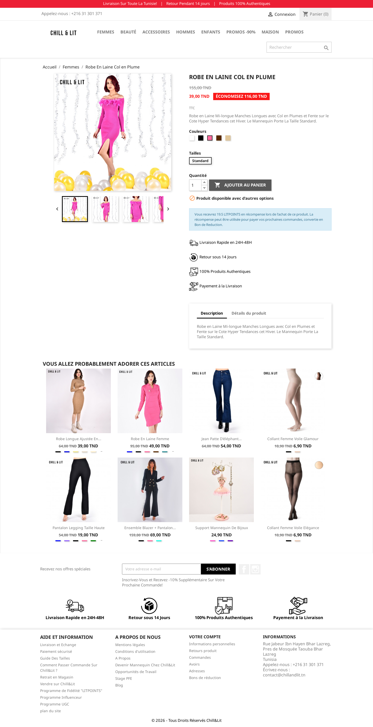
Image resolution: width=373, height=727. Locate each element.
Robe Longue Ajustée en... (78, 438)
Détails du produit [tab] (249, 313)
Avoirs (194, 664)
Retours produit (203, 650)
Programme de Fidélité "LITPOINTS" (71, 690)
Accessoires (156, 32)
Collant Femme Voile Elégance (293, 527)
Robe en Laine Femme (150, 438)
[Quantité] (195, 185)
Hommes (185, 32)
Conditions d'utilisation (135, 651)
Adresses (197, 670)
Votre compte (205, 637)
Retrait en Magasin (56, 677)
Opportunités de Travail (135, 671)
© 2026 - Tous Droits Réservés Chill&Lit (186, 720)
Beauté (128, 32)
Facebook (244, 569)
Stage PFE (123, 678)
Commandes (200, 657)
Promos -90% (240, 32)
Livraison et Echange (58, 644)
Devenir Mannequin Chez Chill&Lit (145, 664)
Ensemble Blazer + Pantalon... (150, 527)
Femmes (105, 32)
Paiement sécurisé (56, 651)
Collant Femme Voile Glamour (293, 438)
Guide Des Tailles (55, 658)
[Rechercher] (299, 47)
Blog (119, 685)
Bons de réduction (205, 677)
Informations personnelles (212, 643)
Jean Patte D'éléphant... (222, 438)
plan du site (50, 710)
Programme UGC (54, 704)
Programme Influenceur (61, 697)
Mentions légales (130, 644)
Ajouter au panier (240, 185)
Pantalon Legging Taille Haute (79, 527)
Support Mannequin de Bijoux (221, 527)
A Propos (123, 658)
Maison (270, 32)
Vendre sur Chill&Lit (57, 683)
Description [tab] (212, 313)
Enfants (210, 32)
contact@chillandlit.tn (284, 675)
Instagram (255, 569)
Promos (294, 32)
